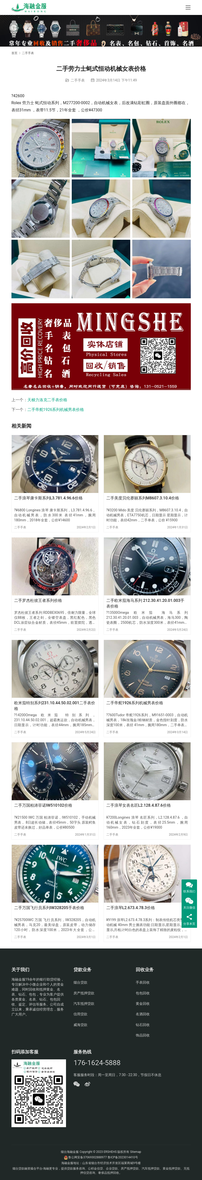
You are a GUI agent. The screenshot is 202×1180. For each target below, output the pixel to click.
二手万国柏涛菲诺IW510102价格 (43, 805)
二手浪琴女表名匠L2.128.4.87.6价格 (138, 805)
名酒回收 (143, 1014)
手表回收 (143, 982)
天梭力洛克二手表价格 (47, 399)
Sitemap (135, 1152)
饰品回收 (143, 1035)
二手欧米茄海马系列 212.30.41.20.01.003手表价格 (145, 603)
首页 (14, 53)
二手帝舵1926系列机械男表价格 (55, 409)
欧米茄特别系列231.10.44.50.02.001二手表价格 (54, 706)
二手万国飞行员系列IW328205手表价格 (49, 907)
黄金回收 (143, 1004)
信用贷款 (80, 1014)
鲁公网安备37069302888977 (87, 1157)
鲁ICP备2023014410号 (123, 1157)
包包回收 (143, 993)
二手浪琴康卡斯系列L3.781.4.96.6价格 (48, 498)
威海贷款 (80, 1025)
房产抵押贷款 (83, 993)
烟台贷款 (80, 982)
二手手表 (78, 80)
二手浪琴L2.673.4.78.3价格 (130, 907)
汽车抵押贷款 (83, 1004)
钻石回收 (143, 1025)
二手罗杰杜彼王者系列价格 (38, 600)
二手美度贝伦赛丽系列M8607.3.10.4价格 (142, 498)
